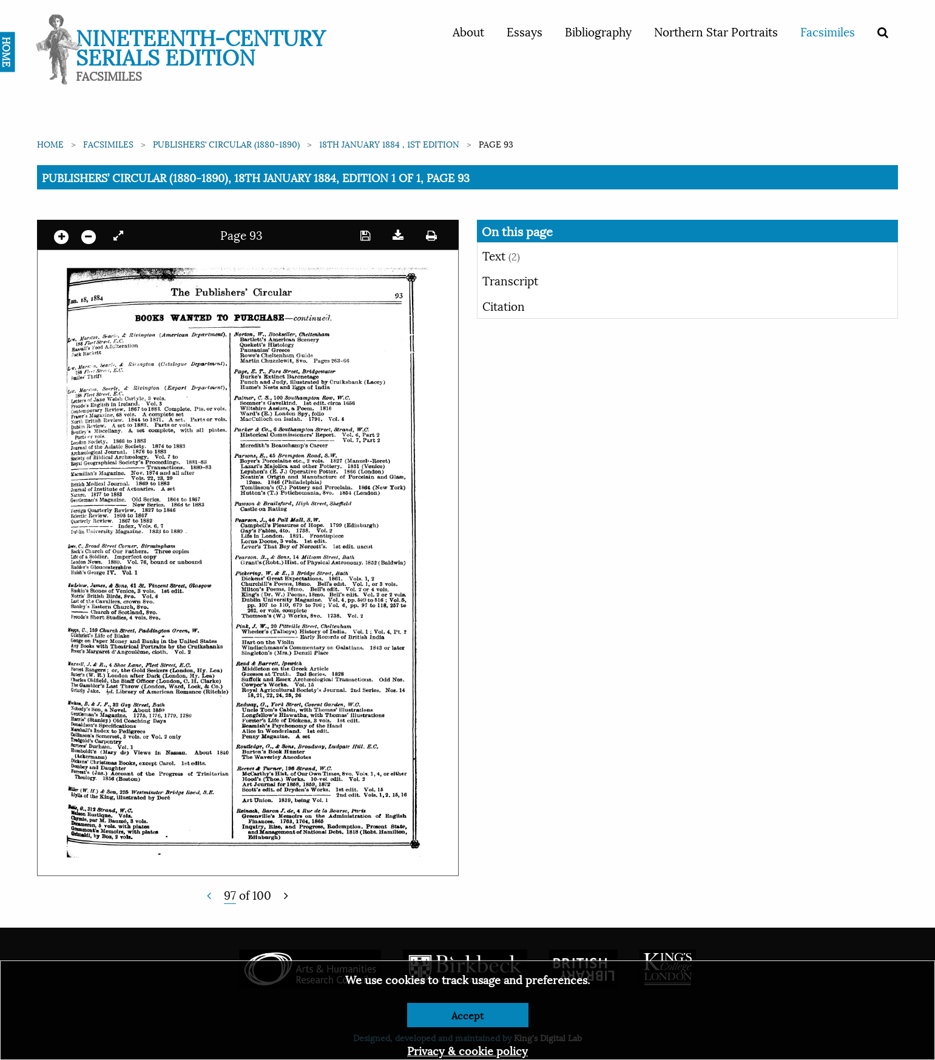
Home (50, 143)
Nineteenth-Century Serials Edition (200, 46)
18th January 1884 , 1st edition (389, 143)
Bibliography (598, 31)
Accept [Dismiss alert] (467, 1014)
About (468, 31)
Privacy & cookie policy (467, 1050)
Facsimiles (827, 31)
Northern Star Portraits (716, 31)
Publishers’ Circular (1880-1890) (226, 143)
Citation (503, 305)
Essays (524, 31)
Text (501, 255)
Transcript (510, 280)
